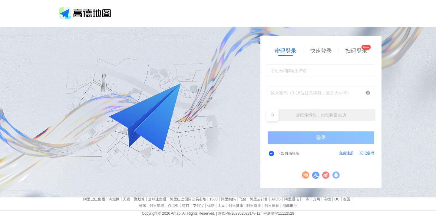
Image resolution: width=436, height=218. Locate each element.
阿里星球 (157, 205)
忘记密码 (367, 153)
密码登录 (285, 51)
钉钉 (185, 205)
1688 (214, 199)
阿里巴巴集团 (94, 199)
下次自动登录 (288, 153)
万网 (316, 199)
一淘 (305, 199)
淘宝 (305, 175)
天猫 (126, 199)
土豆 (221, 205)
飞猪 (242, 199)
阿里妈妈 (228, 199)
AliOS (276, 199)
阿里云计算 (259, 199)
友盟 (346, 199)
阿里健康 (236, 205)
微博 (326, 175)
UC (336, 199)
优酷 (210, 205)
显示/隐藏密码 (368, 93)
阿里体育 (272, 205)
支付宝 (316, 175)
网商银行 (289, 205)
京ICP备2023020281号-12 (239, 213)
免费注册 (346, 153)
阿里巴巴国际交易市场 (188, 199)
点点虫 (173, 205)
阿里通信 (291, 199)
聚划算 (139, 199)
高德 (327, 199)
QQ (336, 175)
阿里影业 (253, 205)
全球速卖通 (157, 199)
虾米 (142, 205)
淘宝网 (114, 199)
